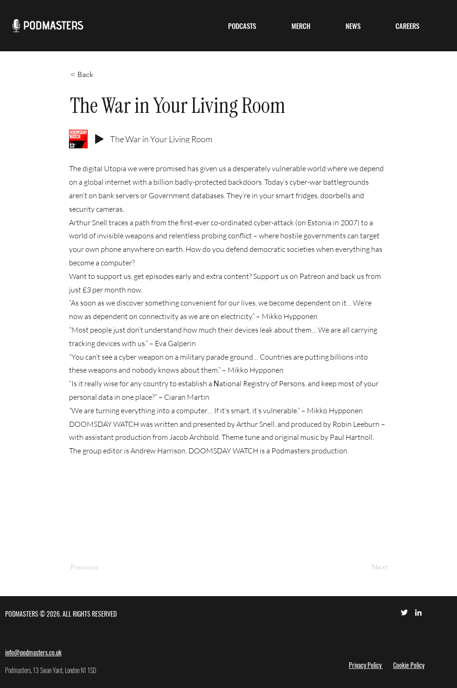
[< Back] (101, 74)
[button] (242, 25)
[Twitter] (404, 612)
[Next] (364, 567)
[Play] (99, 139)
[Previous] (101, 567)
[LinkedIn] (418, 612)
